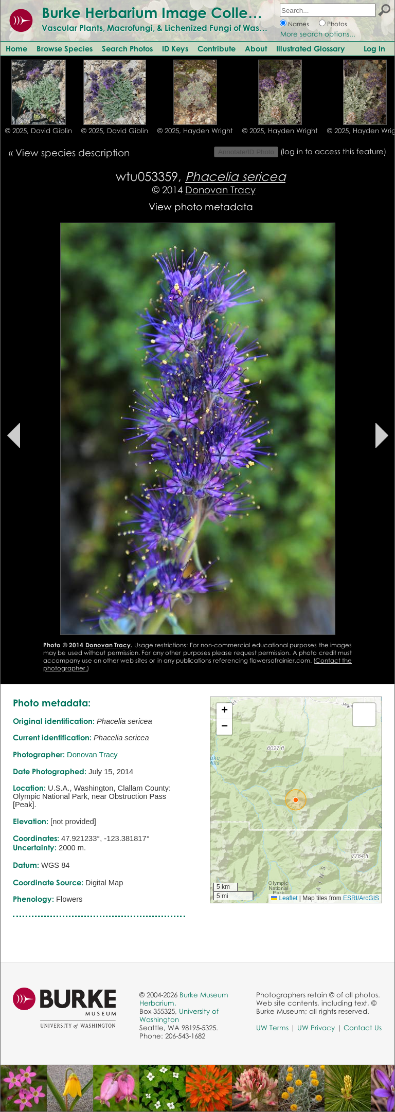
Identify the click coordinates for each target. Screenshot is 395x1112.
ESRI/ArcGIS (361, 898)
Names (298, 24)
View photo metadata (201, 206)
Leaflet (284, 898)
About (256, 48)
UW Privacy (316, 1028)
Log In (374, 48)
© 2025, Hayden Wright (195, 130)
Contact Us (363, 1028)
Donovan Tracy (220, 189)
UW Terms (272, 1028)
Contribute (217, 48)
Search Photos (127, 48)
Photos (337, 24)
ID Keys (175, 48)
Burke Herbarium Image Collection (162, 12)
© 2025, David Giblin (38, 130)
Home (16, 48)
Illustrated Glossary (310, 48)
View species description (72, 152)
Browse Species (65, 48)
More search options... (317, 34)
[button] (296, 800)
